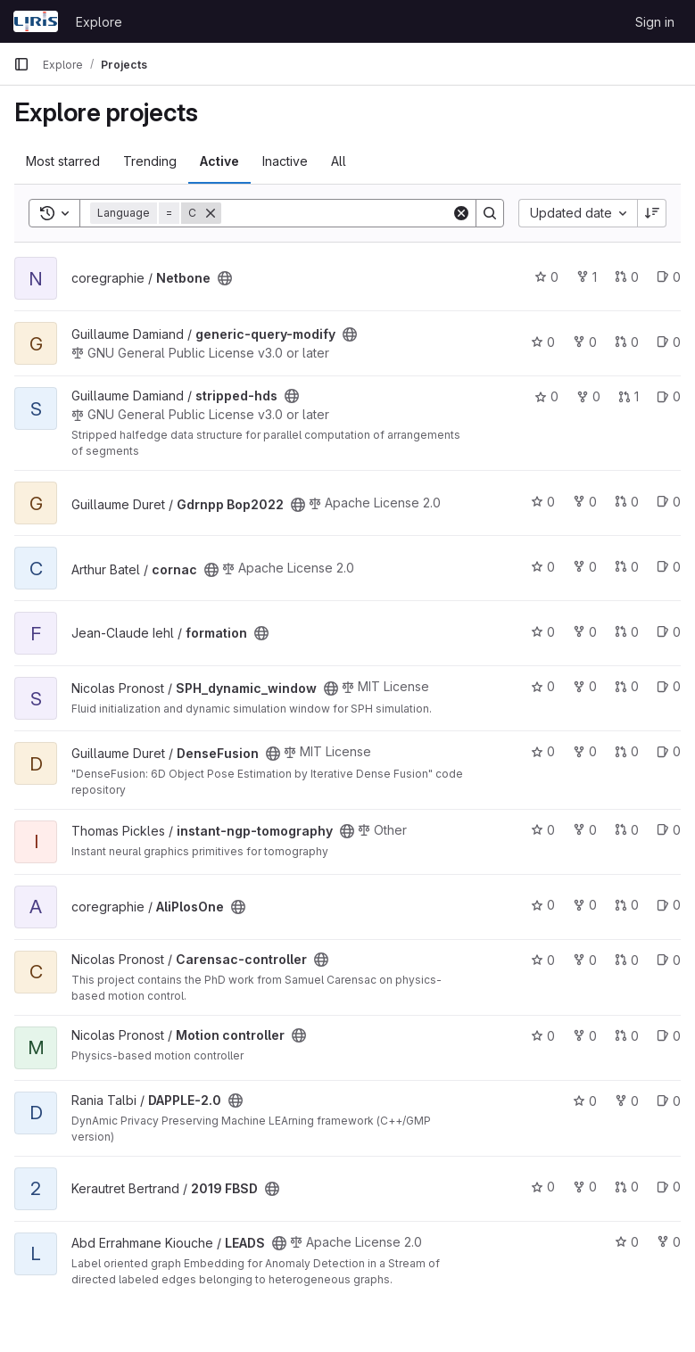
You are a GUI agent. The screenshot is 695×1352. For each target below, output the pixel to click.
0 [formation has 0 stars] (543, 631)
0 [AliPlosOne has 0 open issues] (669, 904)
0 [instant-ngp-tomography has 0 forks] (585, 829)
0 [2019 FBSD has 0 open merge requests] (627, 1186)
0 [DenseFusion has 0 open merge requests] (627, 751)
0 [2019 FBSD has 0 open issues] (669, 1186)
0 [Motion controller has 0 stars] (543, 1035)
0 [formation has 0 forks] (585, 631)
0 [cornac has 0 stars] (543, 566)
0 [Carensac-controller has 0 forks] (585, 960)
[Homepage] (36, 21)
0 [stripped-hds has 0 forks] (588, 396)
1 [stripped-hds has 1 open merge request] (628, 396)
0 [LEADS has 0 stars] (627, 1241)
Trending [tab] (150, 161)
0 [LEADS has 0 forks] (669, 1241)
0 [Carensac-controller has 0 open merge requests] (627, 960)
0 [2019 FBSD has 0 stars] (543, 1186)
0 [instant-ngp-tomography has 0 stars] (543, 829)
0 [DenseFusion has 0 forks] (585, 751)
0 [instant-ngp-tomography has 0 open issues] (669, 829)
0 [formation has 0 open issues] (669, 631)
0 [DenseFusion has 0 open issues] (669, 751)
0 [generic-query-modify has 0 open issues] (669, 342)
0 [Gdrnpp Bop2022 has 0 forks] (585, 501)
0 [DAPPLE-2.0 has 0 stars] (585, 1101)
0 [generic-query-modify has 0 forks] (585, 342)
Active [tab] (219, 161)
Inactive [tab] (285, 161)
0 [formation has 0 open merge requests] (627, 631)
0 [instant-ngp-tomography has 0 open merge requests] (627, 829)
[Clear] (461, 213)
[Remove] (210, 213)
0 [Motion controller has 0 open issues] (669, 1035)
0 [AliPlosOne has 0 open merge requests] (627, 904)
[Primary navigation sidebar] (21, 64)
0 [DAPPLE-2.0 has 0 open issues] (669, 1101)
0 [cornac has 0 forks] (585, 566)
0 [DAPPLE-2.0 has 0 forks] (627, 1101)
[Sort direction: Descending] (652, 213)
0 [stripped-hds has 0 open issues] (669, 396)
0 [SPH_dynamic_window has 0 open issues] (669, 686)
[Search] (336, 213)
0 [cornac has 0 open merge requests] (627, 566)
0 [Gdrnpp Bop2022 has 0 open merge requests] (627, 501)
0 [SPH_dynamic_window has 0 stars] (543, 686)
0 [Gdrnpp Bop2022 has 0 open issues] (669, 501)
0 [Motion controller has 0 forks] (585, 1035)
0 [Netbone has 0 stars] (546, 276)
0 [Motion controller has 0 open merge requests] (627, 1035)
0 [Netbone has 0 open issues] (669, 276)
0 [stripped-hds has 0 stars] (546, 396)
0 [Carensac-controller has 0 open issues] (669, 960)
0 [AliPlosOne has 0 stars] (543, 904)
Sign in (654, 21)
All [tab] (338, 161)
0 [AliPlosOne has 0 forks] (585, 904)
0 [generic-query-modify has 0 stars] (543, 342)
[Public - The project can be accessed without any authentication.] (225, 278)
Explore (99, 21)
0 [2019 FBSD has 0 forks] (585, 1186)
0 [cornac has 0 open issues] (669, 566)
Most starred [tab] (63, 161)
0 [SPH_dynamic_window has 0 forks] (585, 686)
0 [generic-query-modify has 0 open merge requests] (627, 342)
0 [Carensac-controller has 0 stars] (543, 960)
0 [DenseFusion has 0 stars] (543, 751)
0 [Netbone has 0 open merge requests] (627, 276)
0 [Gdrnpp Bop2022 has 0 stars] (543, 501)
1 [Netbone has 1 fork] (586, 276)
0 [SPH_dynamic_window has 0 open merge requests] (627, 686)
